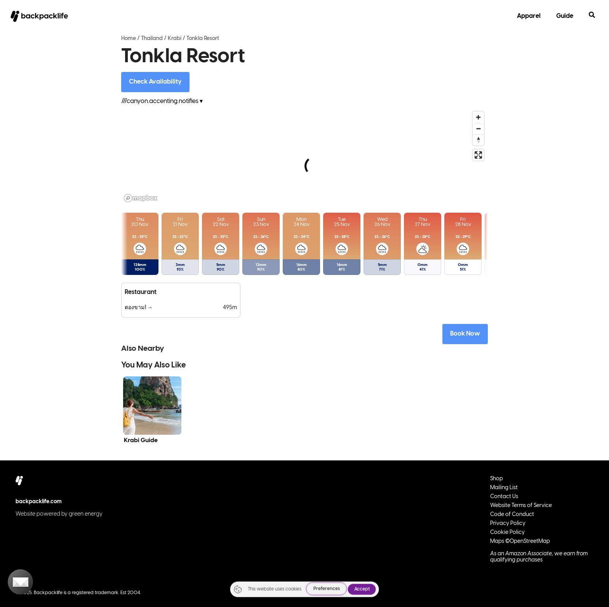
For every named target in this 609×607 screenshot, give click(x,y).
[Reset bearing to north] (478, 139)
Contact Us (504, 497)
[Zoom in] (478, 117)
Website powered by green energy (59, 514)
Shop (496, 479)
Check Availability (155, 82)
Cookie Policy (507, 532)
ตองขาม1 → (139, 308)
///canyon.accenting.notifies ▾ (162, 101)
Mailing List (504, 488)
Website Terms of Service (521, 506)
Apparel (529, 16)
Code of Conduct (512, 515)
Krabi (174, 39)
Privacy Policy (507, 524)
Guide (564, 16)
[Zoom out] (478, 128)
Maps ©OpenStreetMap (520, 541)
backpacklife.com (39, 502)
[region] (304, 156)
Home (128, 39)
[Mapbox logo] (141, 198)
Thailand (152, 39)
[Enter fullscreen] (478, 155)
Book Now (465, 334)
